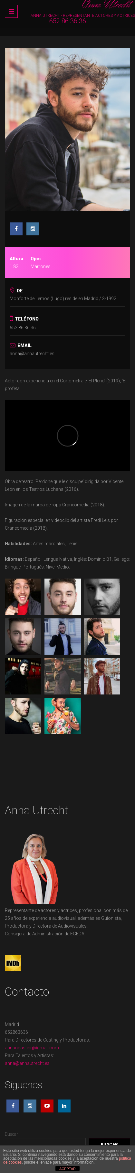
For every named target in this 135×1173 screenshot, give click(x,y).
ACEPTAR (67, 1169)
